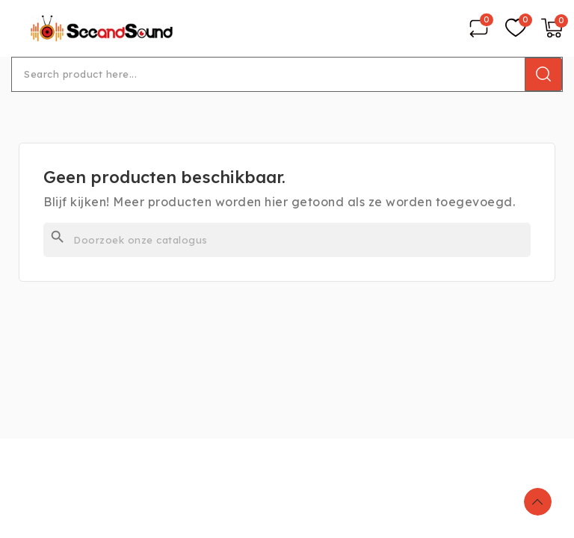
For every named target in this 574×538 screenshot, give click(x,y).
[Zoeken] (287, 240)
